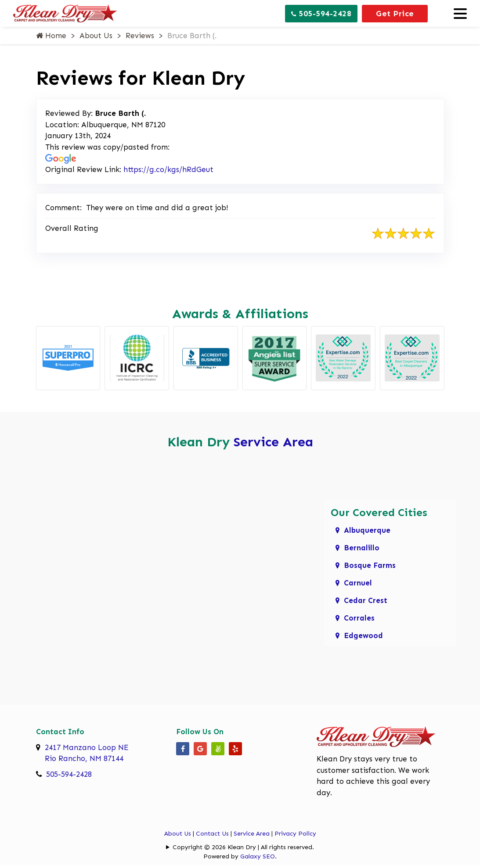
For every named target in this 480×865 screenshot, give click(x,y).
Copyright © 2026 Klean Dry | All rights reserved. (243, 847)
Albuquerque (367, 530)
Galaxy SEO (257, 856)
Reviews (140, 35)
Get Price (395, 13)
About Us (95, 35)
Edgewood (363, 635)
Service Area (273, 442)
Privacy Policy (295, 833)
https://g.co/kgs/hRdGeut (168, 169)
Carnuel (358, 582)
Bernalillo (361, 547)
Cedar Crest (365, 600)
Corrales (359, 618)
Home (51, 35)
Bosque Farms (370, 565)
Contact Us (212, 833)
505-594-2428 (321, 13)
